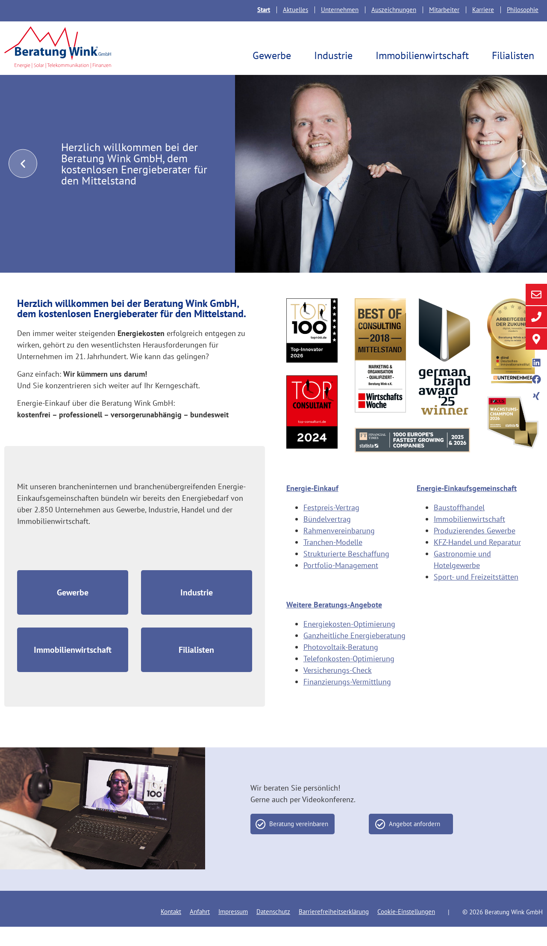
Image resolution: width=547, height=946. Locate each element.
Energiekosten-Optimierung (349, 643)
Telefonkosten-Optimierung (348, 678)
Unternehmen (340, 10)
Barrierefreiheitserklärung (334, 931)
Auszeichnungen (393, 10)
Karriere (483, 10)
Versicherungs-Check (337, 689)
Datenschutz (273, 931)
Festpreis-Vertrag (331, 527)
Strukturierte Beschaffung (346, 573)
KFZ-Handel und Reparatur (477, 561)
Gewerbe (274, 55)
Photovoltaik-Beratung (340, 666)
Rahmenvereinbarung (339, 550)
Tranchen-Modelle (332, 561)
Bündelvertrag (327, 538)
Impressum (233, 931)
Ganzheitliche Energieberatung (354, 655)
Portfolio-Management (340, 584)
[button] (23, 183)
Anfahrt (200, 931)
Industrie (335, 55)
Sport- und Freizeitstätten (476, 596)
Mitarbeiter (444, 10)
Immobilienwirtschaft (424, 55)
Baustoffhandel (459, 527)
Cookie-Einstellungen (406, 931)
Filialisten (515, 55)
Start (263, 10)
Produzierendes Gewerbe (474, 550)
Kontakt (171, 931)
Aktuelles (295, 10)
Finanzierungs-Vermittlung (347, 701)
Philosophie (522, 10)
